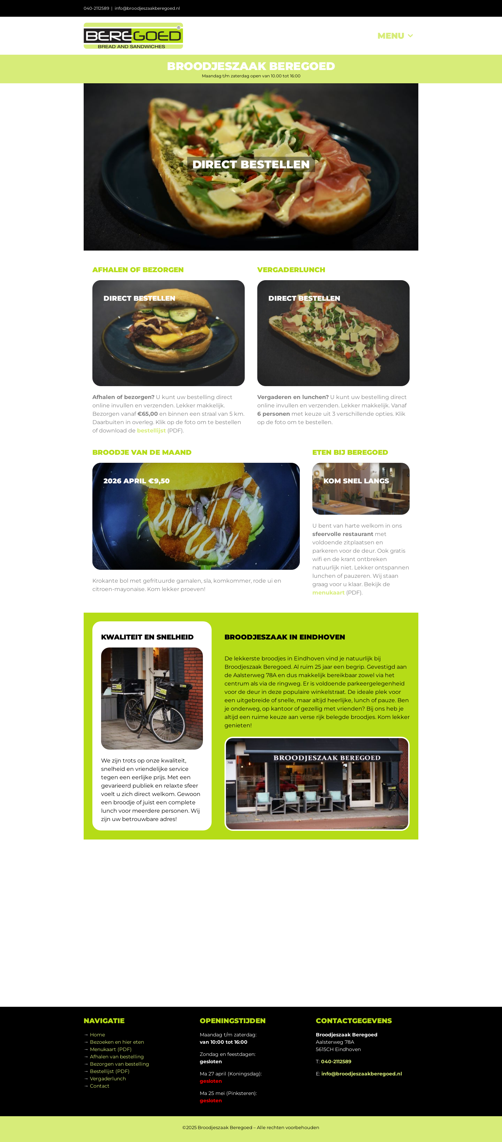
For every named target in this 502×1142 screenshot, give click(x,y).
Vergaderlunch (108, 1078)
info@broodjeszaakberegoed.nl (147, 8)
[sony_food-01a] (168, 333)
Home (97, 1035)
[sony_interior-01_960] (361, 489)
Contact (99, 1086)
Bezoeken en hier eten (117, 1042)
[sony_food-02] (333, 333)
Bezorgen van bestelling (119, 1064)
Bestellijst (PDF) (110, 1071)
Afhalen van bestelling (117, 1056)
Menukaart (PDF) (111, 1049)
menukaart (328, 592)
